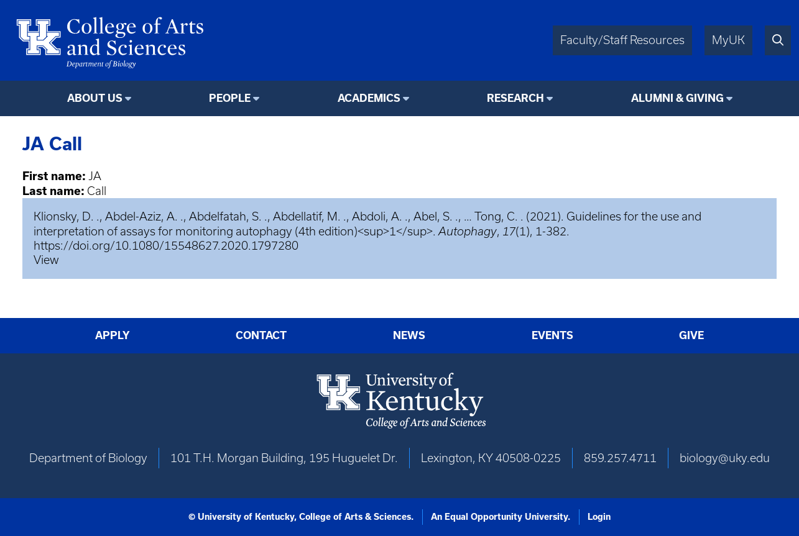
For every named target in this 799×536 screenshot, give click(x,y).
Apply (112, 335)
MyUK (728, 40)
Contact (261, 335)
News (409, 335)
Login (599, 517)
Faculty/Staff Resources (622, 40)
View (46, 259)
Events (552, 335)
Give (691, 335)
